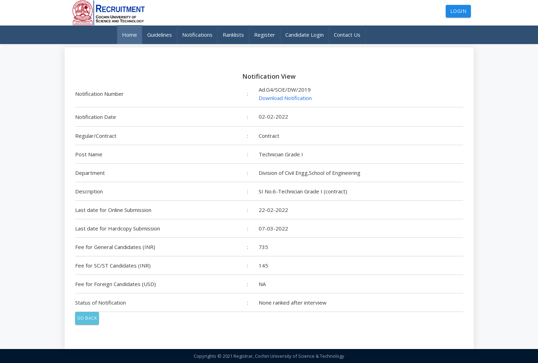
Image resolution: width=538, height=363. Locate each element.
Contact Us (347, 34)
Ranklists (233, 34)
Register (264, 34)
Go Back (87, 318)
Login (458, 11)
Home (129, 34)
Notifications (197, 34)
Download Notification (285, 97)
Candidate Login (304, 34)
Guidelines (159, 34)
